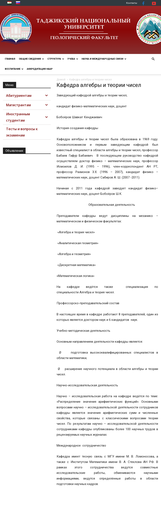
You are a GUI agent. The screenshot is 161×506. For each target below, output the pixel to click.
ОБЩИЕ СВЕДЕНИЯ (31, 59)
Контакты (131, 3)
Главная (10, 59)
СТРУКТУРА (55, 59)
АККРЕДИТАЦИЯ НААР (40, 69)
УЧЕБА (73, 59)
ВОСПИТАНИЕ (14, 69)
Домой (61, 79)
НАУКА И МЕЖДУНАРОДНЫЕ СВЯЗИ (104, 59)
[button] (153, 59)
